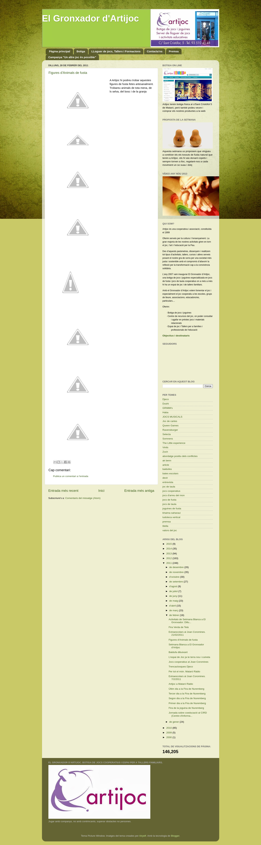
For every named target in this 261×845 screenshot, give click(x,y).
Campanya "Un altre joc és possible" (72, 57)
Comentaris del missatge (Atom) (82, 498)
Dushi (166, 403)
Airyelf (142, 835)
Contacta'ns (154, 51)
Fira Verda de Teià (178, 627)
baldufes (167, 469)
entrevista (168, 482)
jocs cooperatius (171, 491)
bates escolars (170, 473)
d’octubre (174, 576)
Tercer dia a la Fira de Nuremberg (187, 693)
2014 (169, 548)
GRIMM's (168, 408)
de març (174, 610)
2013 (169, 553)
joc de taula (169, 486)
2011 (169, 563)
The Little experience (174, 443)
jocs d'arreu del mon (174, 495)
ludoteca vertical (171, 517)
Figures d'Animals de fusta (68, 73)
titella (165, 526)
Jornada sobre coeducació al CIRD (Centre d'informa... (188, 714)
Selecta (167, 434)
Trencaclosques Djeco (181, 666)
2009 (169, 732)
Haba (165, 412)
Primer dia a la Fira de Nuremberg (187, 703)
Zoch (165, 451)
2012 (169, 558)
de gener (174, 721)
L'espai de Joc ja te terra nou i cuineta (189, 657)
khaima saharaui (172, 512)
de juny (173, 596)
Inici (101, 491)
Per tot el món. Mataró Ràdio (184, 671)
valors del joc (170, 530)
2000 (169, 737)
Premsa (174, 51)
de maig (174, 600)
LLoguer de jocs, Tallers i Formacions (115, 51)
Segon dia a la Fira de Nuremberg (187, 698)
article (166, 465)
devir (165, 477)
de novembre (176, 572)
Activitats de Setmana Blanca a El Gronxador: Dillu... (187, 621)
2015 (169, 543)
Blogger (175, 835)
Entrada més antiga (139, 491)
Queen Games (171, 425)
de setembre (176, 581)
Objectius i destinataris (176, 335)
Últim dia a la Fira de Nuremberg (186, 688)
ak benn (167, 460)
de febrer (174, 615)
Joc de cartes (170, 421)
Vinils (165, 447)
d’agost (173, 586)
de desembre (176, 567)
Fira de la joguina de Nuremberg (186, 708)
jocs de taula (169, 504)
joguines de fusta (172, 508)
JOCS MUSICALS (172, 416)
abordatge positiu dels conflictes (180, 456)
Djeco (166, 399)
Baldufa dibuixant (178, 652)
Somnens (168, 438)
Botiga (81, 51)
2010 (169, 727)
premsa (167, 521)
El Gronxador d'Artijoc (90, 18)
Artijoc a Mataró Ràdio (181, 684)
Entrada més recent (63, 491)
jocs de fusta (169, 499)
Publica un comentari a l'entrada (70, 476)
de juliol (173, 591)
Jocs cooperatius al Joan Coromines (188, 661)
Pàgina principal (59, 51)
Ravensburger (170, 430)
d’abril (173, 605)
